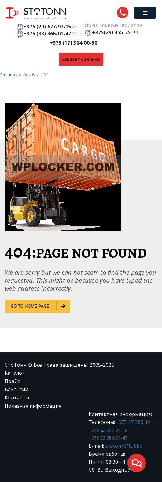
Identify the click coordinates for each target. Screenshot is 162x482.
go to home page (38, 306)
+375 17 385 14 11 (136, 422)
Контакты (17, 397)
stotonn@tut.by (123, 446)
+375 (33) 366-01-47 (47, 34)
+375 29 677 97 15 (108, 430)
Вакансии (16, 389)
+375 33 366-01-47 (108, 438)
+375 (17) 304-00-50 (73, 43)
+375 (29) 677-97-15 (47, 27)
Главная (9, 75)
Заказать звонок (81, 59)
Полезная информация (33, 406)
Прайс (12, 381)
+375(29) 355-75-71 (115, 32)
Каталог (14, 373)
